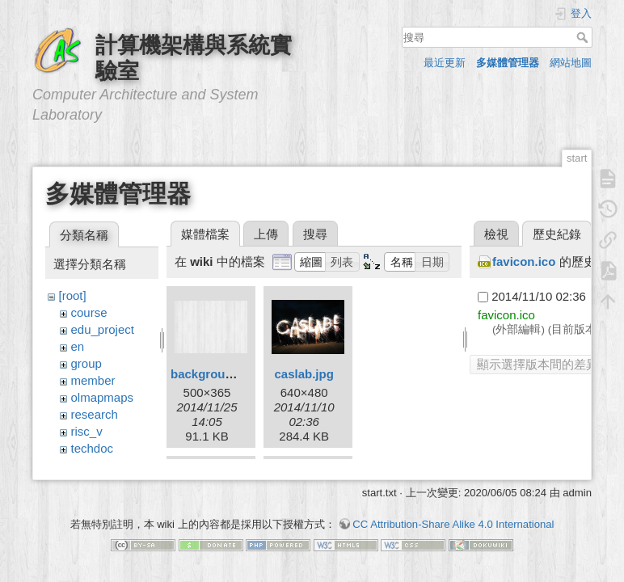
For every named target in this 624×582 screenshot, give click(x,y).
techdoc (92, 448)
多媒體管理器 (507, 63)
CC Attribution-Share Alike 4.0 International (453, 525)
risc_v (87, 431)
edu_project (102, 329)
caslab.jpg (303, 374)
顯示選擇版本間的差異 (537, 364)
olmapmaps (102, 397)
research (94, 414)
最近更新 (445, 63)
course (89, 312)
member (93, 380)
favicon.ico (523, 261)
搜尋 (584, 37)
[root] (72, 295)
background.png (218, 374)
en (78, 346)
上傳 (266, 234)
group (86, 363)
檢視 (496, 234)
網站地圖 (571, 63)
